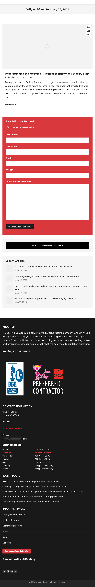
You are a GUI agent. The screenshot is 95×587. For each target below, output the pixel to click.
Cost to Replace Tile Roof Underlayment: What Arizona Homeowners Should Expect (51, 288)
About (5, 531)
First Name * (13, 135)
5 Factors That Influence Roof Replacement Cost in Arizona (43, 266)
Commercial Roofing (12, 525)
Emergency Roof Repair (13, 514)
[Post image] (9, 268)
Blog (4, 537)
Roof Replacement (11, 520)
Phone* (10, 170)
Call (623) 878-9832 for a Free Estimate (47, 245)
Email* (10, 158)
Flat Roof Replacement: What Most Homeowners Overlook (30, 501)
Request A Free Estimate (16, 551)
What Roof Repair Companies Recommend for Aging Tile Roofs (45, 298)
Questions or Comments (18, 181)
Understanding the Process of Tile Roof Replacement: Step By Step (47, 73)
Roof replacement (13, 77)
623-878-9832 (13, 428)
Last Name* (12, 146)
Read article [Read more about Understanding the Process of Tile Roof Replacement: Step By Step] (11, 104)
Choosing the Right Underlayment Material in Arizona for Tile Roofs (47, 276)
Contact (6, 542)
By (29, 77)
